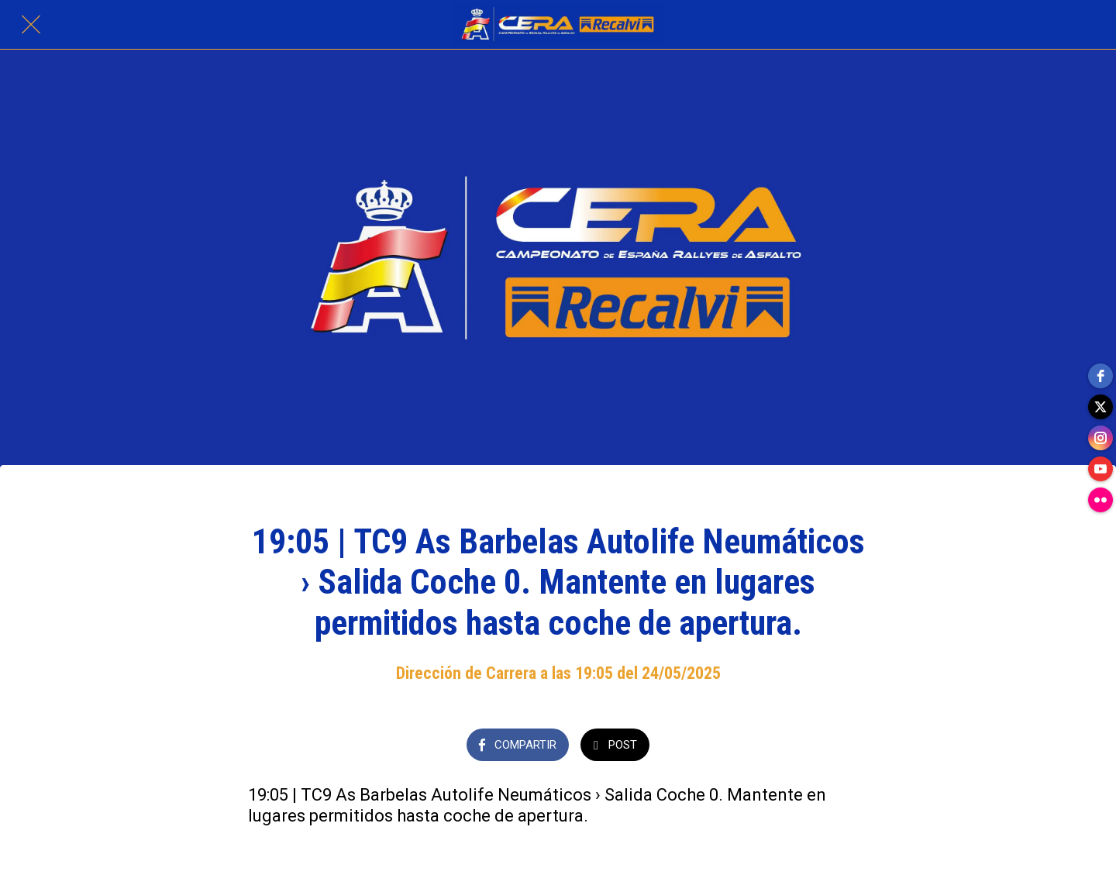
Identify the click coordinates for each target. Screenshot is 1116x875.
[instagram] (1100, 437)
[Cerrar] (31, 25)
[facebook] (1100, 375)
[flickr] (1100, 499)
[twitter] (1100, 406)
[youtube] (1100, 468)
